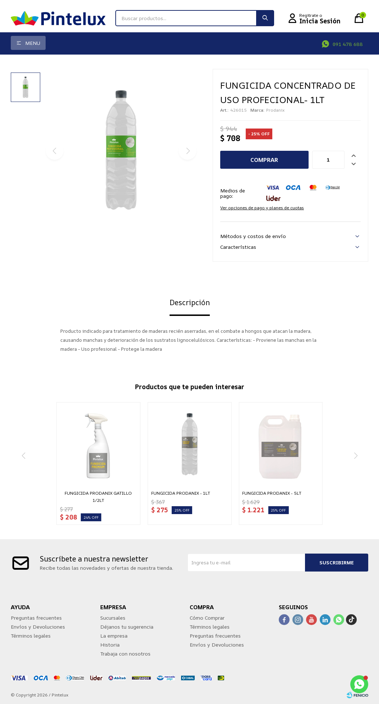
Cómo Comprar (207, 617)
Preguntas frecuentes (36, 617)
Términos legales (31, 635)
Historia (110, 644)
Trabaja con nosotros (125, 653)
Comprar (264, 160)
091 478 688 (348, 44)
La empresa (114, 635)
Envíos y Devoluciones (38, 626)
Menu (32, 42)
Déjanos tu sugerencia (126, 626)
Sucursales (112, 617)
